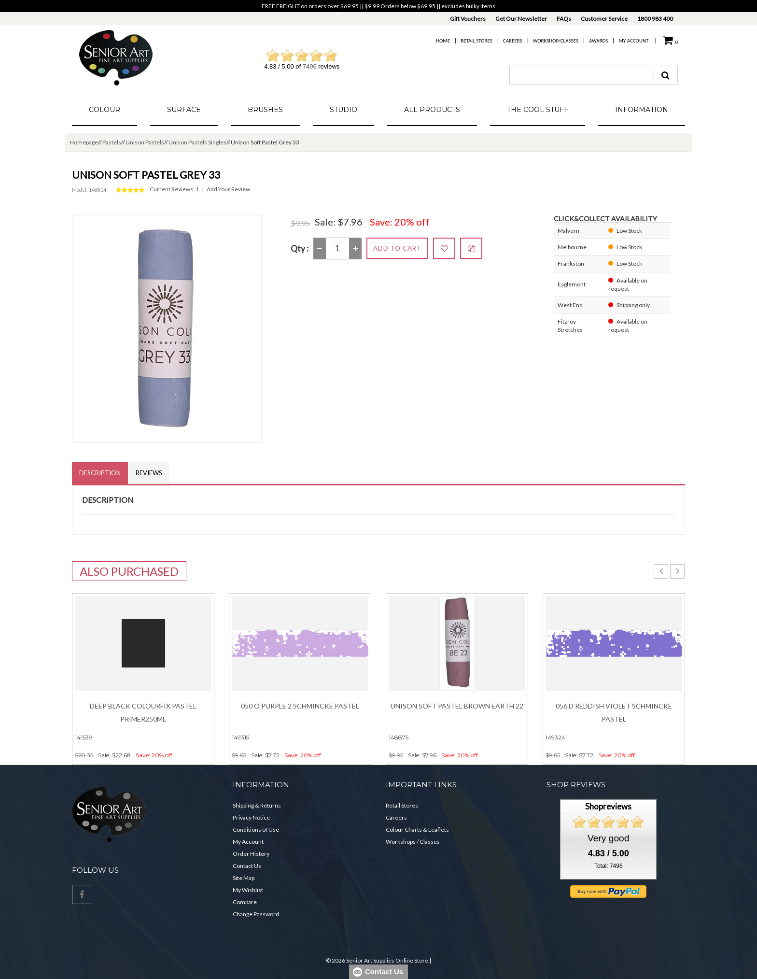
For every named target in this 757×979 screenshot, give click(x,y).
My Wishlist (248, 890)
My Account (633, 41)
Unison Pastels (145, 142)
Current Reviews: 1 (174, 189)
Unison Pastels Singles (197, 142)
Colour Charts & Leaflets (417, 829)
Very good (608, 838)
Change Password (256, 914)
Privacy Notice (251, 817)
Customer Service (604, 18)
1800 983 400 (655, 18)
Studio (343, 109)
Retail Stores (476, 41)
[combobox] (581, 75)
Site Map (243, 877)
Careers (512, 41)
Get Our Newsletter (521, 18)
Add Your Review (228, 189)
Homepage (84, 142)
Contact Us (247, 865)
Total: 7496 (608, 866)
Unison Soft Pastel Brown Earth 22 (457, 706)
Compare (245, 902)
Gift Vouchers (468, 18)
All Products (432, 109)
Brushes (265, 109)
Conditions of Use (256, 829)
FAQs (564, 18)
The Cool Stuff (537, 109)
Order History (251, 853)
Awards (598, 41)
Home (443, 41)
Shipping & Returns (257, 805)
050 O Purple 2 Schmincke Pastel (300, 706)
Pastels (111, 142)
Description (100, 473)
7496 (310, 66)
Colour (104, 109)
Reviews (149, 473)
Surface (184, 109)
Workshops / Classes (413, 841)
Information (641, 109)
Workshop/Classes (555, 41)
